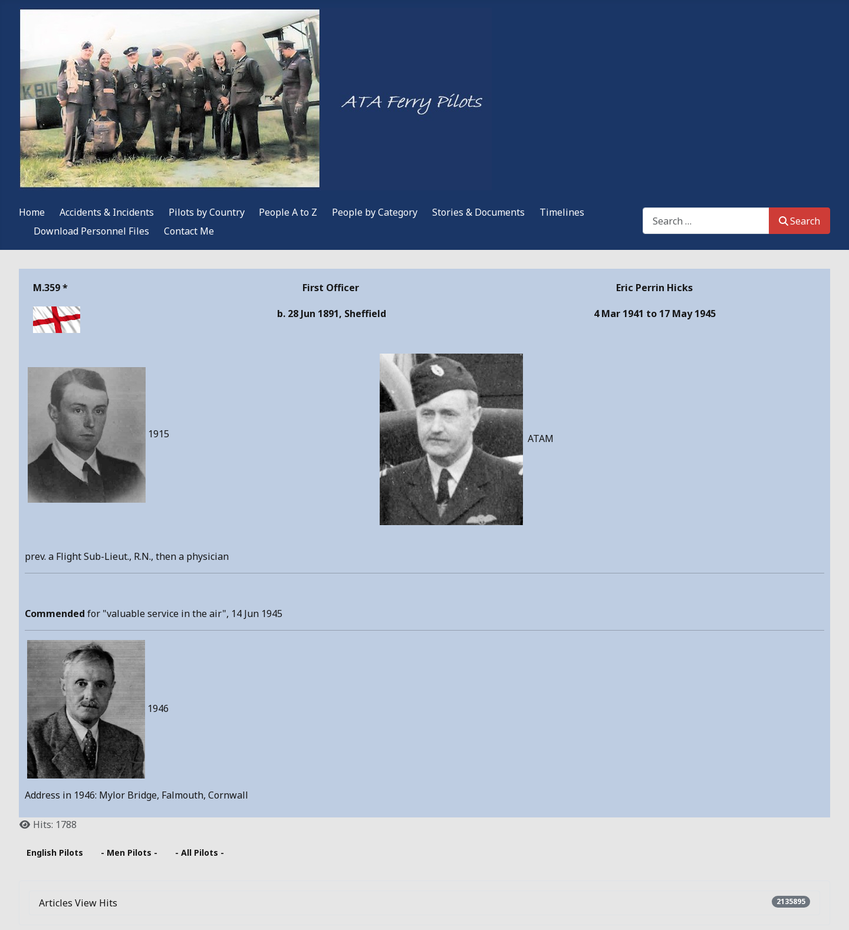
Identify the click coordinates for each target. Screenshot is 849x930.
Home (32, 212)
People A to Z (288, 212)
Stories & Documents (478, 212)
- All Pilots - (199, 852)
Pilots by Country (207, 212)
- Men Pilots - (129, 852)
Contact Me (189, 231)
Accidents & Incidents (107, 212)
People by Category (374, 212)
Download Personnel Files (91, 231)
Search (799, 221)
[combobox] (706, 220)
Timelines (561, 212)
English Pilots (55, 852)
